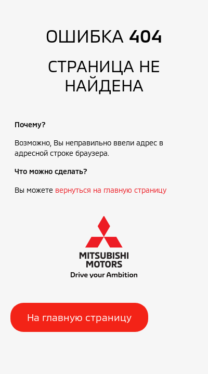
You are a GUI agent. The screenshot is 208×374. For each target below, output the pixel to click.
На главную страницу (79, 317)
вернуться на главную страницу (110, 189)
